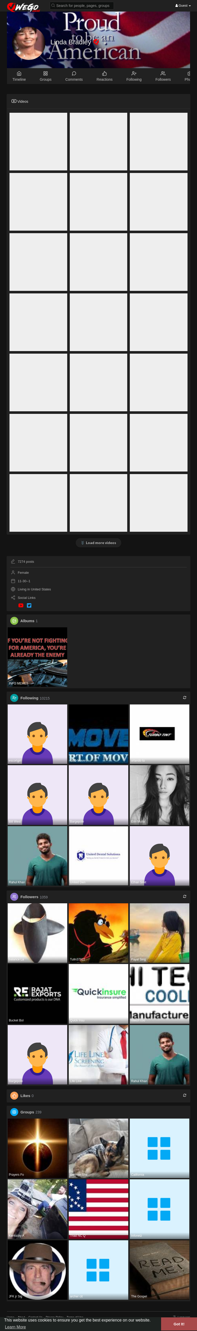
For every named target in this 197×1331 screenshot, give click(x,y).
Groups (27, 1112)
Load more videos (101, 542)
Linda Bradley (72, 42)
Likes (25, 1095)
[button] (82, 5)
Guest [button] (183, 5)
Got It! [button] (179, 1324)
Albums (27, 621)
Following (29, 698)
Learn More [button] (15, 1327)
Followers (29, 897)
